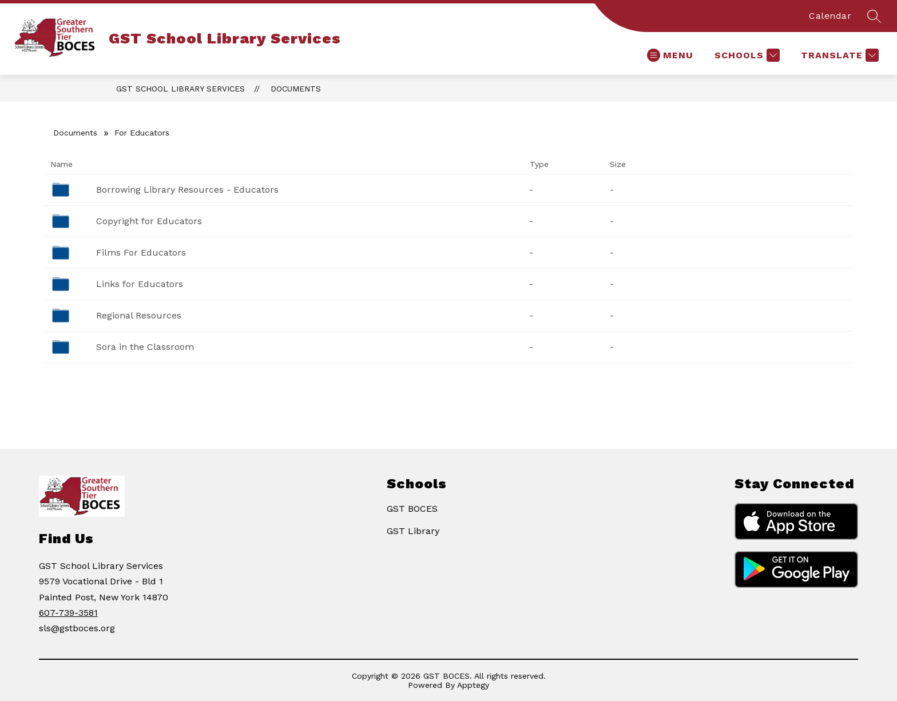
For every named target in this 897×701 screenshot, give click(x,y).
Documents (296, 88)
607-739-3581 (68, 612)
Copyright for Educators (149, 221)
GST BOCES (412, 508)
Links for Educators (139, 283)
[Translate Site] (838, 55)
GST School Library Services (180, 88)
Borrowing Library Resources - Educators (187, 189)
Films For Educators (141, 252)
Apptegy (473, 685)
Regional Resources (138, 315)
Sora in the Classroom (145, 346)
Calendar (830, 15)
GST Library (413, 530)
